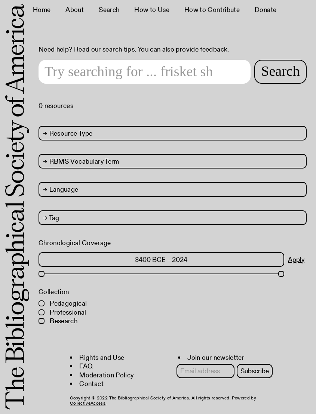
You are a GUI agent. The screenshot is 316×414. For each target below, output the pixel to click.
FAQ (86, 366)
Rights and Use (101, 357)
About (74, 9)
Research (58, 320)
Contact (91, 383)
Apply (296, 259)
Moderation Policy (106, 375)
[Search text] (145, 72)
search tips (118, 49)
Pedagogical (63, 303)
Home (41, 9)
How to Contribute (212, 9)
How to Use (151, 9)
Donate (265, 9)
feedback (213, 49)
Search (109, 9)
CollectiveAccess (87, 403)
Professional (62, 312)
